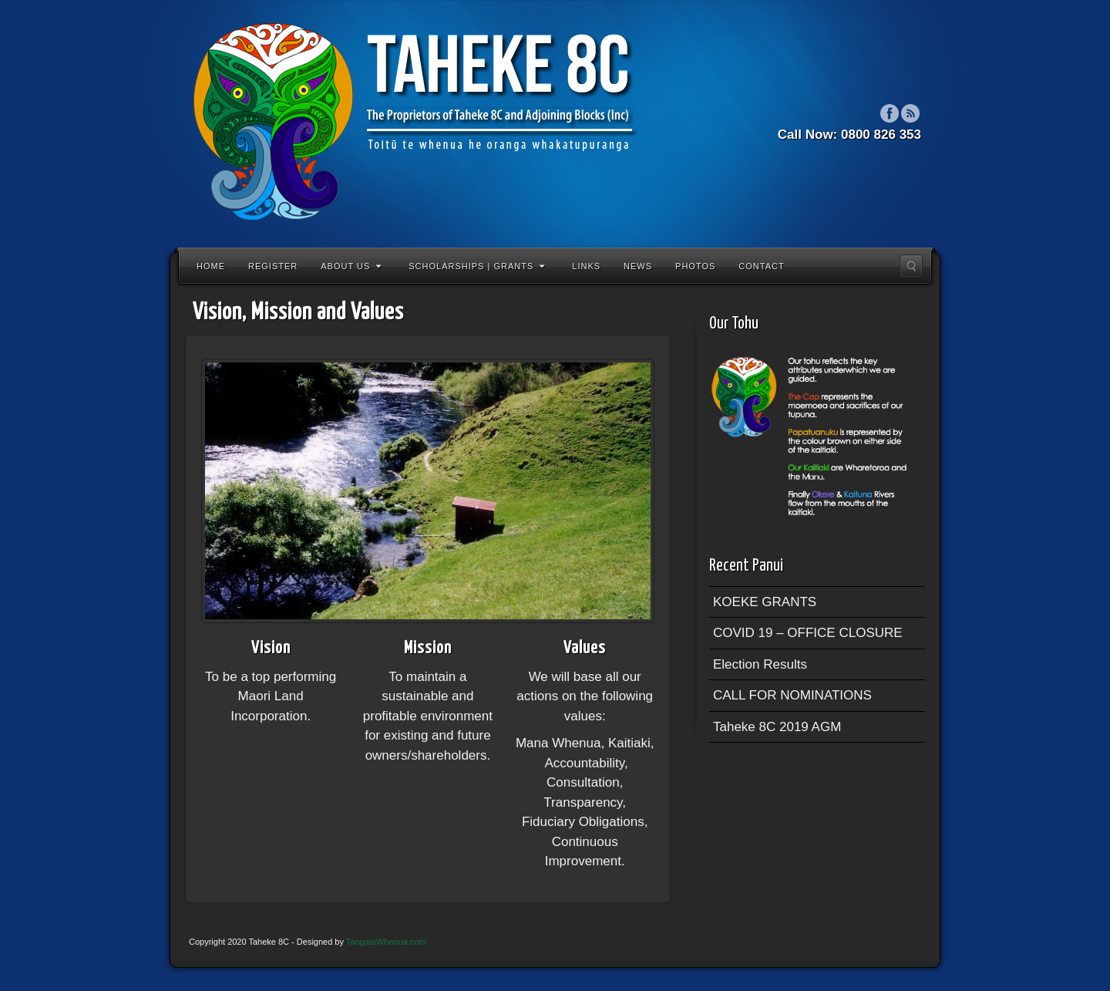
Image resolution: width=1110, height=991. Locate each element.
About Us (351, 266)
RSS (910, 113)
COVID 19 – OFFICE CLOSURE (808, 632)
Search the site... (911, 266)
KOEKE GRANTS (764, 602)
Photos (695, 266)
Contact (761, 266)
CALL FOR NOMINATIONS (792, 695)
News (638, 266)
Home (211, 266)
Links (586, 266)
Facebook (890, 113)
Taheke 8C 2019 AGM (777, 727)
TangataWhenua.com (386, 941)
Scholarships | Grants (477, 266)
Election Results (760, 664)
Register (273, 266)
